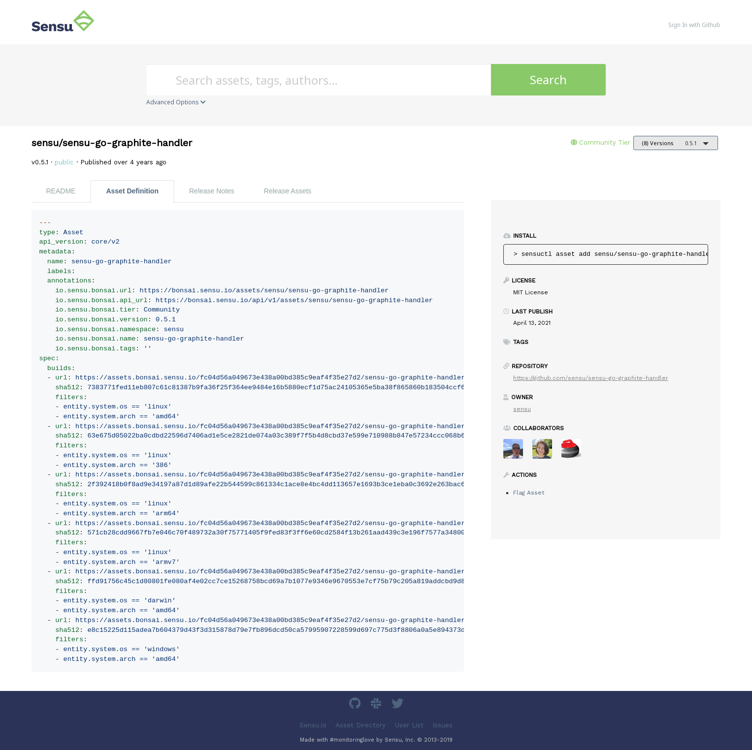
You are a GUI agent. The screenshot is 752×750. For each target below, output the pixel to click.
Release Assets (288, 191)
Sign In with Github (694, 25)
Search (548, 79)
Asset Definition (132, 191)
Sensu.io (313, 724)
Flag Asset (528, 492)
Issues (442, 724)
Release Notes (211, 191)
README (61, 191)
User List (409, 724)
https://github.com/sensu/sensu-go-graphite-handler (590, 378)
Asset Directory (360, 724)
